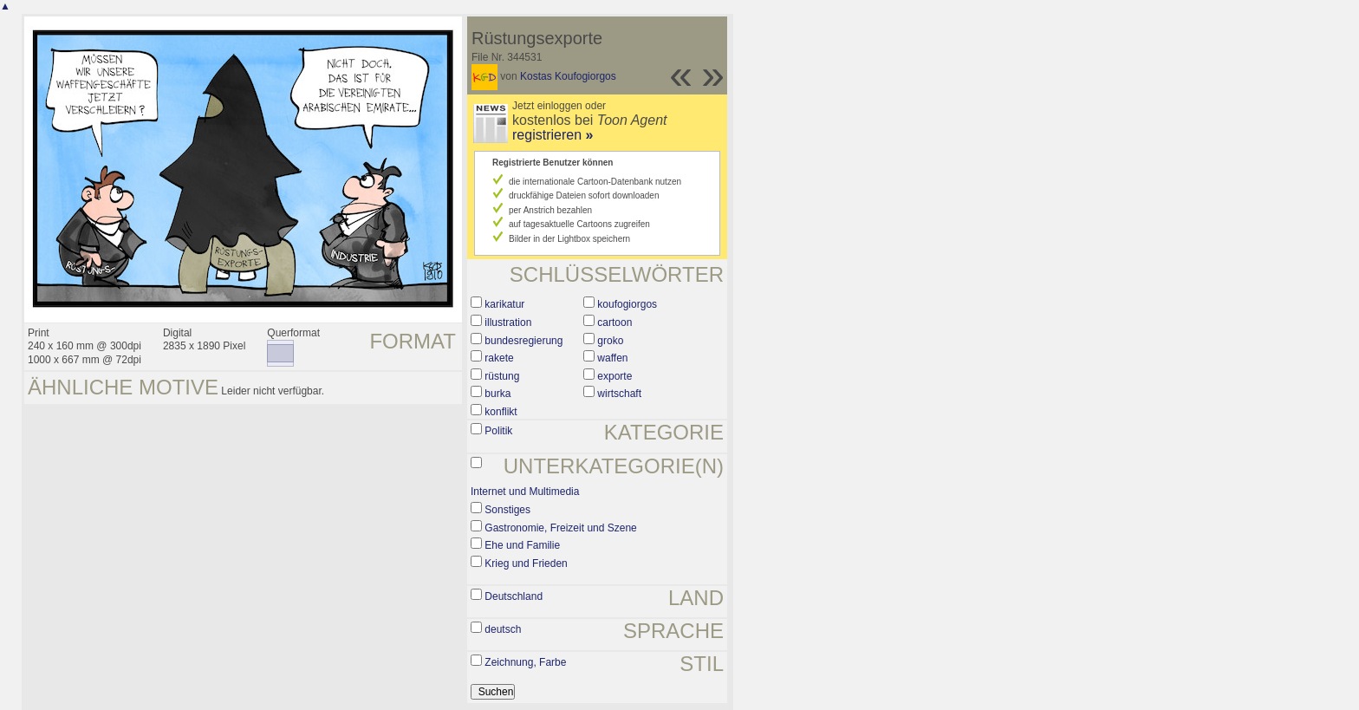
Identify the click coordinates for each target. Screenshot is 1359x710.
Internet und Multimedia (525, 491)
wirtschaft (619, 394)
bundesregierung (523, 341)
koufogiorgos (627, 304)
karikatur (504, 304)
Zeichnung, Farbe (525, 662)
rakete (498, 358)
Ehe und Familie (522, 545)
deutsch (502, 629)
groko (610, 341)
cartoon (614, 322)
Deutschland (513, 596)
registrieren (552, 134)
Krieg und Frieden (525, 563)
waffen (612, 358)
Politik (498, 431)
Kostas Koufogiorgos (568, 76)
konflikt (500, 412)
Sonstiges (507, 510)
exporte (614, 376)
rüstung (501, 376)
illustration (507, 322)
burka (497, 394)
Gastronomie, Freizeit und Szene (560, 528)
